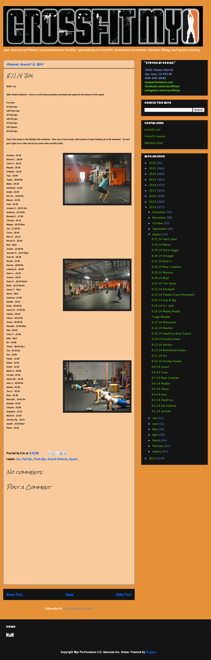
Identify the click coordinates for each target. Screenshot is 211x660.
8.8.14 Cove (160, 372)
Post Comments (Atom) (78, 608)
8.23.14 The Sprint (164, 283)
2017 (153, 190)
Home (69, 594)
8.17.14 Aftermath (164, 322)
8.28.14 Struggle (163, 256)
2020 (153, 174)
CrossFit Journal (154, 136)
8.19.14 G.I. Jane (163, 306)
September (159, 229)
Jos (18, 459)
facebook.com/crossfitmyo (161, 86)
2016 (153, 196)
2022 (153, 163)
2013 (153, 458)
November (159, 218)
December (159, 212)
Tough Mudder (161, 317)
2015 (153, 202)
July (155, 418)
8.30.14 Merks (161, 245)
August (157, 234)
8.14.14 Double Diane (166, 339)
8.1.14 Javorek (161, 411)
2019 (153, 180)
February (158, 446)
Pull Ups (27, 459)
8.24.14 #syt (160, 278)
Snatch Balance (57, 459)
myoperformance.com (158, 82)
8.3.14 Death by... (163, 400)
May (155, 429)
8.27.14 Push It (162, 261)
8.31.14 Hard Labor (164, 239)
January (157, 451)
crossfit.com (152, 129)
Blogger (151, 652)
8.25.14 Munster (162, 272)
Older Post (123, 594)
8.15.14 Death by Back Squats (171, 333)
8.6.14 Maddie (161, 383)
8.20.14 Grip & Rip (164, 300)
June (155, 424)
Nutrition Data (153, 143)
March (156, 440)
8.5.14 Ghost (160, 389)
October (158, 223)
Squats (73, 459)
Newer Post (14, 594)
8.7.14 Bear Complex (165, 378)
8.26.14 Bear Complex (166, 267)
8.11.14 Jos (159, 356)
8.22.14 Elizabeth (163, 289)
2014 (153, 207)
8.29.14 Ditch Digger (165, 250)
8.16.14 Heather (162, 328)
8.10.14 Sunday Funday (167, 361)
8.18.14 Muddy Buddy (166, 311)
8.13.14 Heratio (162, 345)
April (155, 435)
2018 (153, 185)
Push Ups (40, 459)
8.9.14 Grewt (160, 367)
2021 (153, 168)
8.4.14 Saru (159, 394)
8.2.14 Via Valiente (164, 406)
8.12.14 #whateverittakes (169, 350)
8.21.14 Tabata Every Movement (173, 295)
